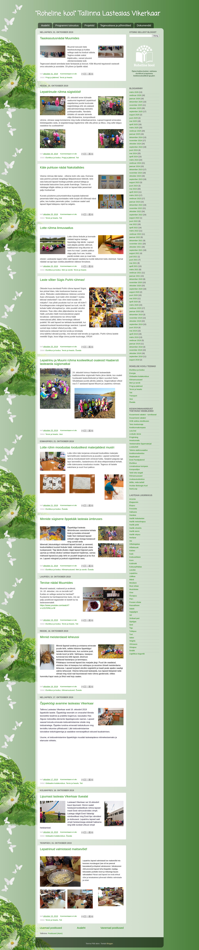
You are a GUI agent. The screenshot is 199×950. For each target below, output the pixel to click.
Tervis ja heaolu (66, 77)
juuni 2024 (133, 150)
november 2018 (135, 350)
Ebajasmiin (133, 502)
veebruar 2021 (135, 273)
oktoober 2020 (135, 286)
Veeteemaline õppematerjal (140, 444)
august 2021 (134, 253)
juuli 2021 (133, 257)
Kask (131, 554)
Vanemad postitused (112, 927)
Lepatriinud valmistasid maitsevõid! (63, 849)
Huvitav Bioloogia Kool (138, 486)
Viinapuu (132, 647)
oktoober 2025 (135, 108)
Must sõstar (134, 586)
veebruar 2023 (135, 198)
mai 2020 (133, 299)
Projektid (89, 25)
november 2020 (135, 282)
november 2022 (135, 208)
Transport (133, 396)
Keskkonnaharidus (136, 453)
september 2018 (136, 356)
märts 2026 (133, 92)
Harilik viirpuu (134, 534)
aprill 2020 (133, 302)
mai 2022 (133, 224)
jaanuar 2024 (134, 166)
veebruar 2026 (135, 95)
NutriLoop (133, 489)
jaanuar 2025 (134, 134)
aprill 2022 (133, 228)
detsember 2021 (136, 241)
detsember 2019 (136, 315)
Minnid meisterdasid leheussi (59, 637)
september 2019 (136, 324)
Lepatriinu (133, 573)
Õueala (78, 350)
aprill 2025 (133, 124)
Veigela (132, 641)
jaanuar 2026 (134, 99)
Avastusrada (134, 440)
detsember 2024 (136, 137)
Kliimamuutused (68, 570)
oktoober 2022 (135, 211)
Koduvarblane (135, 557)
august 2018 (134, 360)
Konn (131, 560)
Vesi (61, 434)
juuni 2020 (133, 295)
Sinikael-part (134, 618)
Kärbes (132, 551)
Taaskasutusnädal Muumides (59, 38)
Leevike (132, 570)
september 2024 (136, 147)
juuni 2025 (133, 118)
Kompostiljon (134, 469)
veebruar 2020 (135, 308)
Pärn (131, 599)
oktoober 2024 (135, 144)
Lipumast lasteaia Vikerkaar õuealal (64, 796)
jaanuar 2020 (134, 311)
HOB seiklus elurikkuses (139, 421)
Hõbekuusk (133, 547)
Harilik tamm (134, 531)
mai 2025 (133, 121)
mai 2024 (133, 153)
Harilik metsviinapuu (137, 522)
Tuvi (131, 634)
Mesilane (133, 583)
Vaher (131, 638)
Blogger (110, 944)
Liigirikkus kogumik (137, 654)
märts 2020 (133, 305)
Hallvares (133, 512)
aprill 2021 (133, 266)
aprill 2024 (133, 157)
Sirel (131, 625)
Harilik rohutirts (135, 528)
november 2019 (135, 318)
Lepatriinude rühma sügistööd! (60, 91)
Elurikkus (133, 463)
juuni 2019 (133, 327)
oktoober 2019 (135, 321)
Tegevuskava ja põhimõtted (115, 25)
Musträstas (133, 589)
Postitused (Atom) (55, 933)
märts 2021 (133, 270)
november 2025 (135, 105)
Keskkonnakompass (137, 428)
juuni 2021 (133, 260)
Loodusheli (133, 447)
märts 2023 (133, 195)
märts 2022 (133, 231)
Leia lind (132, 431)
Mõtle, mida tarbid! (136, 482)
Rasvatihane (134, 605)
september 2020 (136, 289)
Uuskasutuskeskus (137, 479)
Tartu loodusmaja (136, 424)
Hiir (130, 541)
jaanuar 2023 (134, 202)
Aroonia (132, 499)
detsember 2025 (136, 102)
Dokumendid (144, 25)
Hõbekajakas (134, 544)
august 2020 (134, 292)
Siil (130, 615)
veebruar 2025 (135, 131)
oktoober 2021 (135, 247)
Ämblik (132, 651)
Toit (77, 158)
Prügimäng (133, 437)
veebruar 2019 (135, 340)
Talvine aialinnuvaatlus (138, 450)
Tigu (131, 628)
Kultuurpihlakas (135, 567)
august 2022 (134, 218)
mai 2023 (133, 189)
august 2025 (134, 115)
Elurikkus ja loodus (53, 158)
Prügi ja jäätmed (52, 77)
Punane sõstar (135, 602)
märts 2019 (133, 337)
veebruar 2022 (135, 234)
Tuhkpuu (132, 631)
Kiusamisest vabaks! (137, 418)
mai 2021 (133, 263)
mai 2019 (133, 331)
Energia (132, 373)
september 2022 (136, 215)
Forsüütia (133, 509)
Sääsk (131, 609)
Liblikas (132, 576)
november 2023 (135, 173)
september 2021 (136, 250)
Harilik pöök (134, 525)
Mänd (131, 580)
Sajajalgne (133, 612)
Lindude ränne (135, 434)
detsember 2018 (136, 347)
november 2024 (135, 141)
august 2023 (134, 182)
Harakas (132, 515)
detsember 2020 (136, 279)
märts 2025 (133, 128)
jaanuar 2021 (134, 276)
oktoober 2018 (135, 353)
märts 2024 (133, 160)
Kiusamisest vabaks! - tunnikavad (142, 415)
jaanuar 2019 (134, 344)
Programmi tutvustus (67, 25)
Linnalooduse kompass (138, 466)
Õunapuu (133, 596)
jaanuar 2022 (134, 237)
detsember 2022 (136, 205)
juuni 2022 (133, 221)
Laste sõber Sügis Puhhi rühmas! (62, 279)
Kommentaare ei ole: (69, 74)
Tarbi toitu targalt (136, 473)
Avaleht (45, 25)
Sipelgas (132, 622)
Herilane (132, 538)
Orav (131, 592)
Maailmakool (134, 457)
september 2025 (136, 112)
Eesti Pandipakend (137, 460)
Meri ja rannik (67, 270)
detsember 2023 (136, 170)
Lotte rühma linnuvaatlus (56, 228)
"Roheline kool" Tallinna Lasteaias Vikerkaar (97, 14)
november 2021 (135, 244)
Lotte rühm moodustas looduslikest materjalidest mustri (77, 447)
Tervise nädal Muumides (56, 582)
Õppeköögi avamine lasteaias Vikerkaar (67, 703)
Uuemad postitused (51, 927)
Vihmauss (133, 644)
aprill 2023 (133, 192)
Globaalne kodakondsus (55, 783)
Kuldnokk (133, 563)
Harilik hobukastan (136, 518)
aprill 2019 (133, 334)
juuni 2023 (133, 186)
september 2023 (136, 179)
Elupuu (132, 505)
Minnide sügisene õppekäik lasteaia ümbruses (71, 519)
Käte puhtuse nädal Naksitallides (62, 167)
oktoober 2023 (135, 176)
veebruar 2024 (135, 163)
